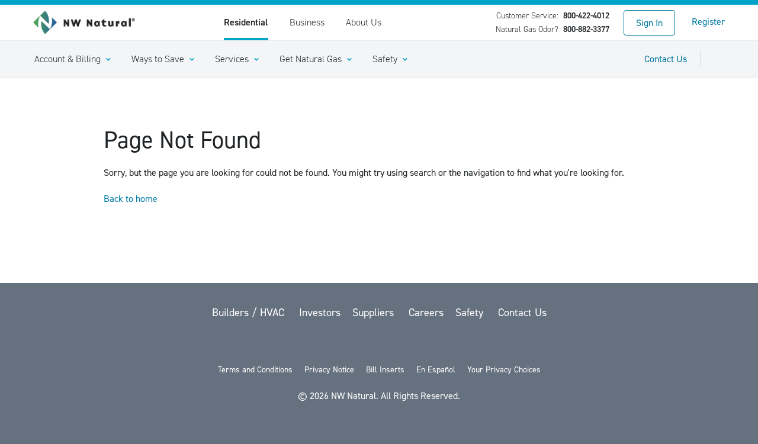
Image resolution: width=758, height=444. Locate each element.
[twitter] (318, 343)
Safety (470, 312)
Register (708, 21)
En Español (435, 369)
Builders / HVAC (249, 312)
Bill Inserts (385, 369)
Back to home (131, 198)
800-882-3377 (586, 29)
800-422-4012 (586, 15)
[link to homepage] (90, 22)
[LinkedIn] (411, 343)
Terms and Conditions (255, 369)
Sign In (649, 23)
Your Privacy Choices (504, 369)
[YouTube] (380, 343)
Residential (246, 22)
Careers (426, 312)
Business (307, 22)
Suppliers (374, 312)
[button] (72, 59)
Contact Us (665, 59)
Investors (320, 312)
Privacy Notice (329, 369)
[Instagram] (440, 343)
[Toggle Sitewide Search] (720, 59)
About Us (363, 22)
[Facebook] (349, 343)
